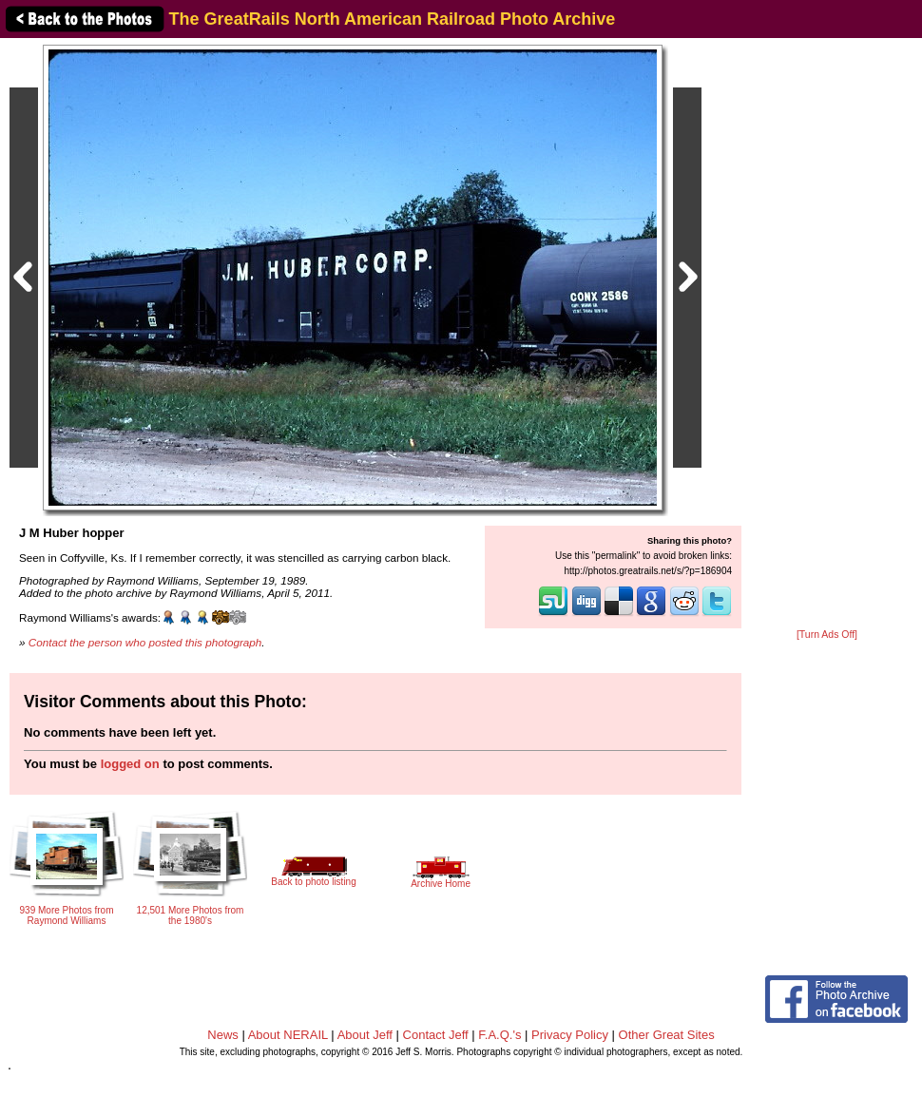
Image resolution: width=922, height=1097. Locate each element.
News (223, 1035)
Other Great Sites (667, 1035)
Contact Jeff (436, 1035)
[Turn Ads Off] (827, 634)
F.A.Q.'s (499, 1035)
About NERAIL (288, 1035)
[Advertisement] (827, 334)
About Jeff (365, 1035)
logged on (130, 764)
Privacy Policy (569, 1035)
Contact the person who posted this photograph (145, 642)
